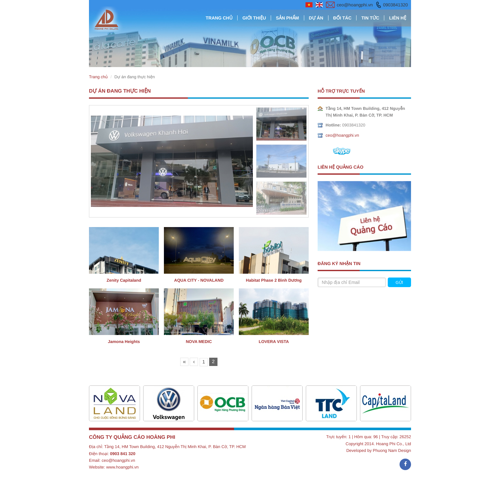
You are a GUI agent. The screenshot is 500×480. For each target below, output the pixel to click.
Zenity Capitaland (124, 280)
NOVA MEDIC (199, 341)
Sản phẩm (287, 17)
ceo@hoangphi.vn (355, 4)
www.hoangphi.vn (122, 467)
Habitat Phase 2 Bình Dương (274, 280)
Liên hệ (397, 17)
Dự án (316, 17)
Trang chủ (219, 17)
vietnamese (308, 4)
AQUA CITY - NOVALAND (199, 280)
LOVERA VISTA (274, 341)
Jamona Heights (124, 341)
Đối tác (342, 17)
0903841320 (395, 4)
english (319, 4)
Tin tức (370, 17)
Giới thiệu (254, 17)
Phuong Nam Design (392, 450)
